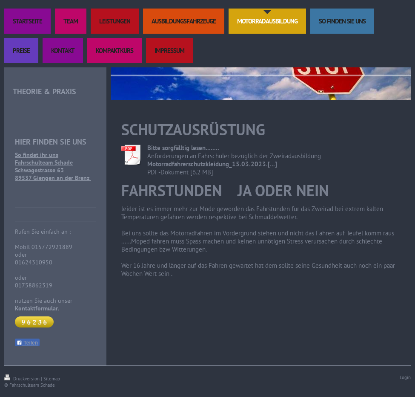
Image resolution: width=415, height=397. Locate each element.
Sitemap (51, 379)
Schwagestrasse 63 (39, 170)
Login (405, 377)
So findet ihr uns (36, 155)
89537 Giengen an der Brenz (53, 178)
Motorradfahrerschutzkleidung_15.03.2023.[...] (212, 164)
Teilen (27, 343)
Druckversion (22, 379)
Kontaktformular (36, 308)
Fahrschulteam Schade (44, 162)
